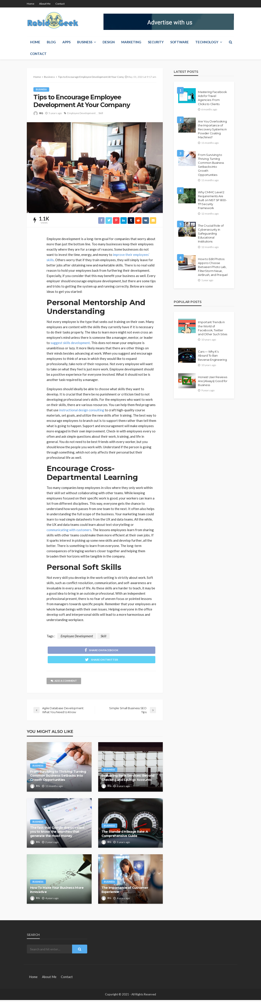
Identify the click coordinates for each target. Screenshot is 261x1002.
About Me (45, 3)
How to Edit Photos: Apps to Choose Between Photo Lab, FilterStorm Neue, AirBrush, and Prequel (213, 267)
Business (84, 42)
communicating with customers (69, 530)
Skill (100, 113)
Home (30, 3)
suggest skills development (70, 343)
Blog (51, 42)
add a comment (64, 683)
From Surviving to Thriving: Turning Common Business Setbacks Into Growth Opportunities (58, 778)
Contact (60, 3)
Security (156, 42)
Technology (206, 42)
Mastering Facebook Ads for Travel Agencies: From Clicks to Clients (212, 98)
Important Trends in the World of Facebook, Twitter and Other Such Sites (212, 328)
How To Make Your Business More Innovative (56, 892)
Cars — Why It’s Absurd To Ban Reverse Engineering (212, 355)
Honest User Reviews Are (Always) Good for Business (212, 381)
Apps (66, 42)
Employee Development (81, 113)
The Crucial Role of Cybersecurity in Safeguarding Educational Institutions (210, 233)
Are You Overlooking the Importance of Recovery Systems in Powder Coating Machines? (212, 129)
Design (109, 42)
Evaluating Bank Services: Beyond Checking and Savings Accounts (128, 780)
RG (41, 113)
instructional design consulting (81, 410)
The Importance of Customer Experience (125, 892)
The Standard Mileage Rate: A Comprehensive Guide (125, 836)
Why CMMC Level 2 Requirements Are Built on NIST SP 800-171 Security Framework (212, 200)
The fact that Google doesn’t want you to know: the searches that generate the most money (57, 834)
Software (179, 42)
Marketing (131, 42)
